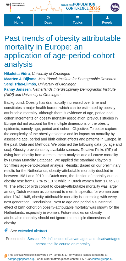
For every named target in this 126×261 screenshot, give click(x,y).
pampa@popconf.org (21, 258)
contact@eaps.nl (101, 258)
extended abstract (32, 231)
